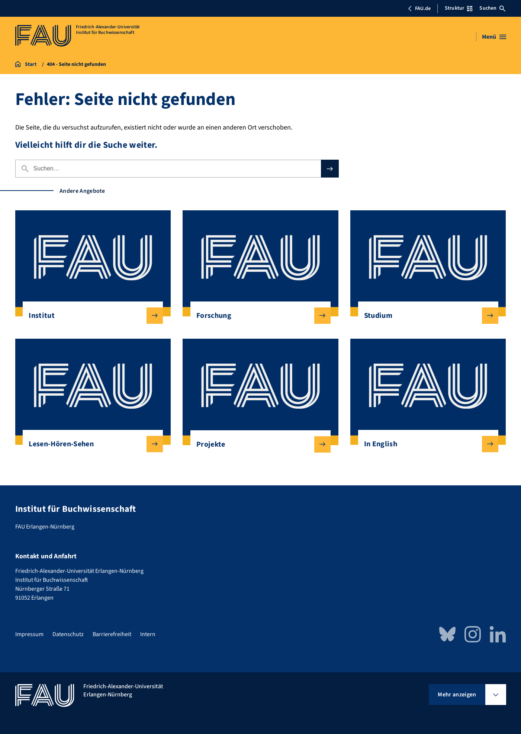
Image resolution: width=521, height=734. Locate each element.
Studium (425, 315)
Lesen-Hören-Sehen (90, 444)
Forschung (257, 315)
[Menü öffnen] (494, 37)
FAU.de (419, 8)
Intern (147, 634)
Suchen (492, 8)
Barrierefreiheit (112, 634)
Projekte (257, 444)
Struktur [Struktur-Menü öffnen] (458, 8)
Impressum (29, 634)
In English (425, 444)
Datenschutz (68, 634)
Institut (90, 315)
